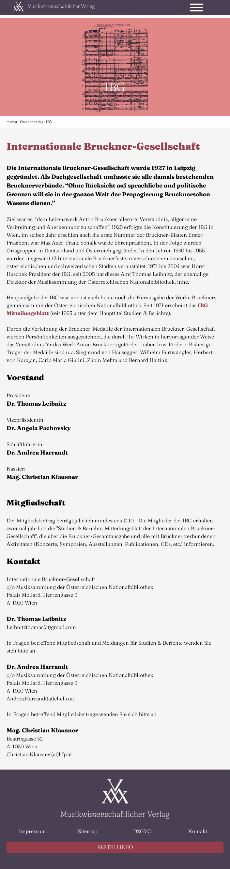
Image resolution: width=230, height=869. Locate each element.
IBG (49, 122)
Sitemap (87, 831)
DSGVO (142, 831)
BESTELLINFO (115, 847)
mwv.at (12, 122)
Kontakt (197, 831)
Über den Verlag (31, 122)
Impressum (32, 831)
